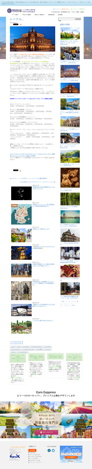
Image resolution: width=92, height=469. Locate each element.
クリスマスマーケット (36, 346)
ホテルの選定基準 (35, 454)
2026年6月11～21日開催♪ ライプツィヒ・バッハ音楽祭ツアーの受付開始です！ (43, 283)
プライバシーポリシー (36, 462)
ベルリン (13, 352)
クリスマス (26, 346)
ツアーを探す (15, 14)
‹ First (62, 301)
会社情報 (60, 14)
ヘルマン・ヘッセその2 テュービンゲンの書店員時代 (69, 112)
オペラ (19, 346)
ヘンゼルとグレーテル (28, 349)
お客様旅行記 (51, 14)
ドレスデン (48, 346)
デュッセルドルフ (22, 352)
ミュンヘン (47, 349)
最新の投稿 (65, 24)
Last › (73, 305)
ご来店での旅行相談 (36, 456)
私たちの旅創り (26, 14)
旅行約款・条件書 (35, 460)
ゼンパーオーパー (15, 349)
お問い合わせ (65, 9)
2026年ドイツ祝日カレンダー (41, 229)
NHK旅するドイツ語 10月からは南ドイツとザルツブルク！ (69, 43)
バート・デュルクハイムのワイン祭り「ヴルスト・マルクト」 (69, 146)
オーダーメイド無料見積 (77, 9)
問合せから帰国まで (40, 14)
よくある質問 (34, 458)
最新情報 (32, 452)
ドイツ (13, 346)
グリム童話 (39, 349)
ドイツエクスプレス (16, 341)
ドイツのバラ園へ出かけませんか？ (43, 320)
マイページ (56, 9)
